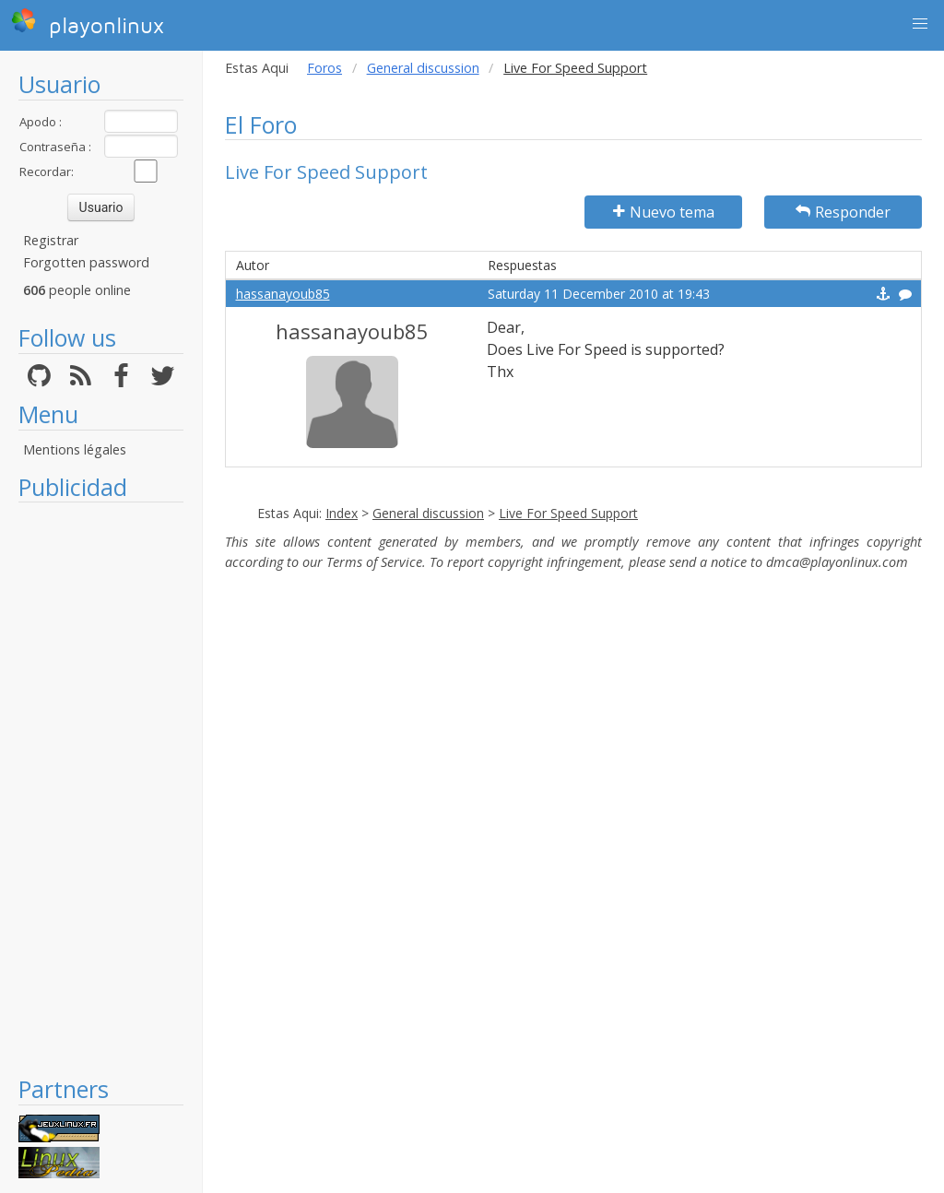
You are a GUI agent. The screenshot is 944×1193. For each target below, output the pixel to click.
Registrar (50, 240)
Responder (843, 212)
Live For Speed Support (568, 513)
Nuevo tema (663, 212)
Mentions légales (74, 449)
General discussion (423, 68)
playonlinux (87, 23)
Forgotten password (86, 262)
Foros (324, 68)
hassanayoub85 (283, 293)
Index (341, 513)
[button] (920, 24)
